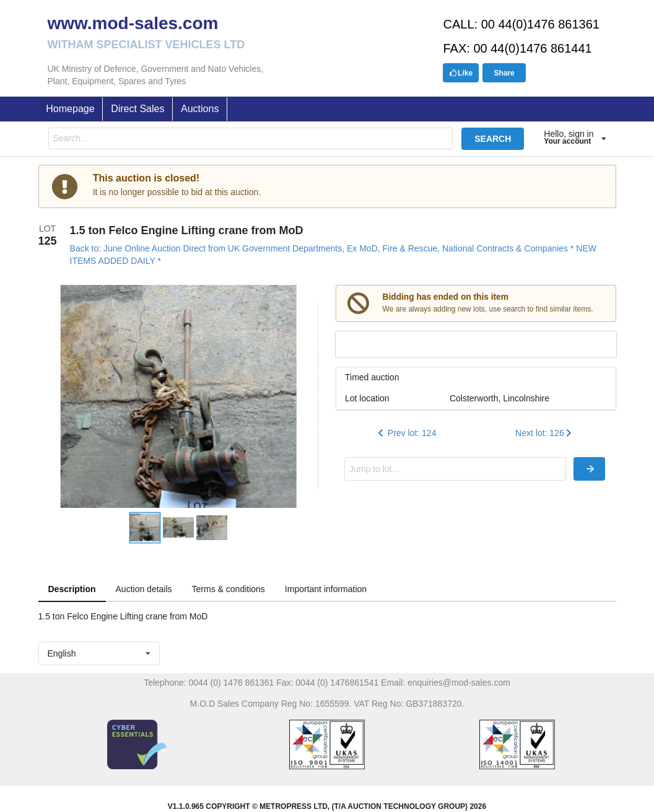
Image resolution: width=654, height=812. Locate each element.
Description (72, 589)
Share (504, 73)
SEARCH (492, 139)
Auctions (200, 108)
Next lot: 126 (544, 433)
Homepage (70, 108)
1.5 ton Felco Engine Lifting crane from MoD (186, 230)
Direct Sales (137, 108)
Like (461, 73)
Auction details (144, 589)
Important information (326, 589)
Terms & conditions (228, 589)
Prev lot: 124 (406, 433)
